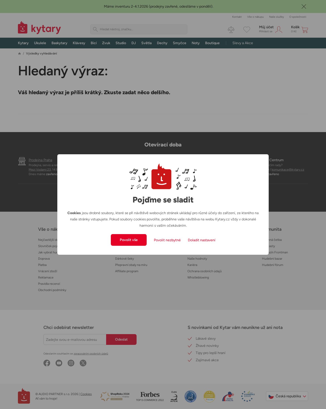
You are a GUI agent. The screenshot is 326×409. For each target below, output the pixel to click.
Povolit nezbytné (167, 240)
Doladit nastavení (201, 240)
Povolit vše (129, 240)
